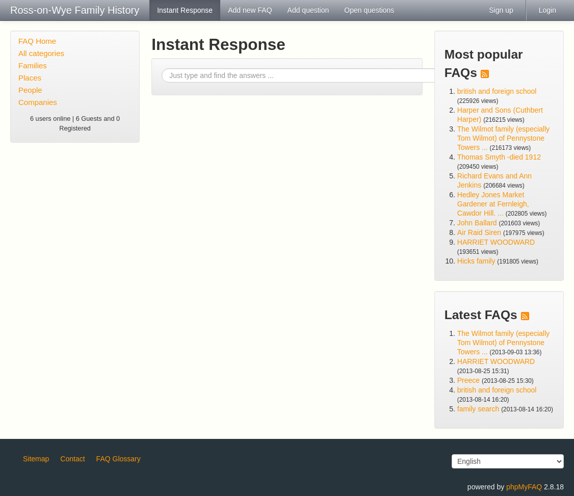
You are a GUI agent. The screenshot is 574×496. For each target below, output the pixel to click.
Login (547, 10)
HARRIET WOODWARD (496, 242)
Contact (72, 459)
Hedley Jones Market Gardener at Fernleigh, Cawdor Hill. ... (493, 204)
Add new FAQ (250, 10)
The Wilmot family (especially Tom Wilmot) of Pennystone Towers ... (503, 138)
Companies (37, 102)
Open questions (369, 10)
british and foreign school (497, 91)
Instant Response (185, 10)
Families (32, 65)
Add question (308, 10)
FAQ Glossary (118, 459)
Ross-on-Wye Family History (74, 10)
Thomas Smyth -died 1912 (499, 157)
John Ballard (477, 223)
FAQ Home (37, 41)
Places (29, 77)
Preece (468, 380)
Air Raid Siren (479, 232)
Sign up (501, 10)
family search (479, 409)
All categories (41, 53)
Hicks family (477, 261)
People (30, 90)
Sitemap (36, 459)
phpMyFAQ (524, 487)
